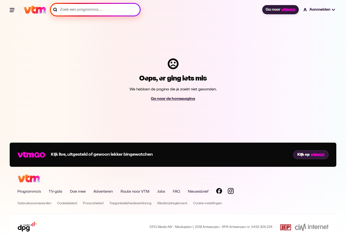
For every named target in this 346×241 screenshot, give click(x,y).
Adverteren (103, 192)
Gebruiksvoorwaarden (34, 203)
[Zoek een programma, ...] (95, 9)
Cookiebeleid (67, 203)
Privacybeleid (93, 203)
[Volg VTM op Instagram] (231, 192)
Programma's (29, 192)
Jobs (161, 192)
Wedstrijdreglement (172, 203)
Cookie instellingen (207, 203)
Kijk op (310, 155)
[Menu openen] (12, 10)
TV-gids (55, 192)
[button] (319, 10)
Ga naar (280, 10)
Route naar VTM (135, 192)
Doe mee (78, 192)
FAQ (176, 192)
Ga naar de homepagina (173, 99)
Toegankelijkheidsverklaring (130, 203)
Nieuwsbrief (198, 192)
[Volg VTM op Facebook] (219, 192)
